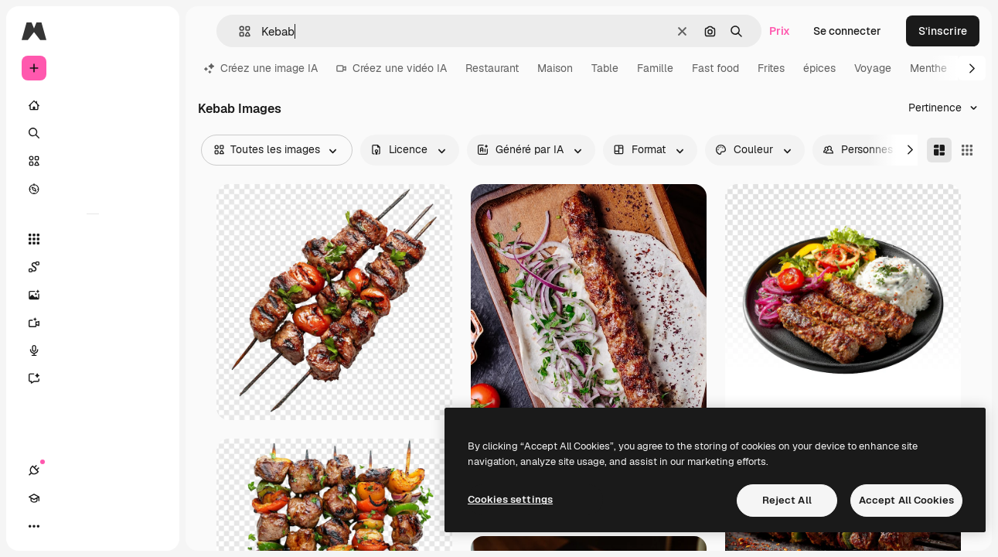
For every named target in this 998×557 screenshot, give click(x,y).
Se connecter (847, 31)
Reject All (787, 500)
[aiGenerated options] (531, 150)
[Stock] (93, 161)
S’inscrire (942, 31)
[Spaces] (93, 267)
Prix (779, 31)
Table (604, 68)
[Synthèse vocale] (93, 350)
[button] (238, 31)
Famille (655, 68)
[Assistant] (93, 378)
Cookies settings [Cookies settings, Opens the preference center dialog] (510, 499)
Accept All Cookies (906, 500)
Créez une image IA (261, 68)
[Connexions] (34, 526)
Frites (771, 68)
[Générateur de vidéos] (93, 322)
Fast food (715, 68)
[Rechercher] (93, 133)
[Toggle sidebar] (151, 31)
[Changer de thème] (89, 526)
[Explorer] (93, 188)
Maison (555, 68)
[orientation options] (650, 150)
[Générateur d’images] (93, 294)
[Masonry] (939, 150)
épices (819, 68)
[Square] (967, 150)
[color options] (755, 150)
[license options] (409, 150)
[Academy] (61, 526)
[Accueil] (93, 105)
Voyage (872, 68)
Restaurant (492, 68)
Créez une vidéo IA (391, 68)
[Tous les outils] (93, 239)
